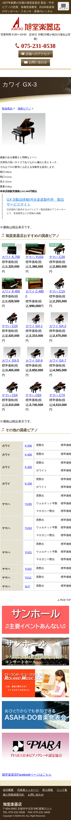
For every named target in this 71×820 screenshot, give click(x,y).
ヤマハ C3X (57, 257)
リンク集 (62, 789)
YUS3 (28, 528)
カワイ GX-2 (57, 326)
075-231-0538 (38, 45)
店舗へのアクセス (38, 54)
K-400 (28, 454)
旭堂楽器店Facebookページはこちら (26, 774)
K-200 (28, 483)
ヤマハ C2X (10, 326)
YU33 (28, 568)
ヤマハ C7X (57, 395)
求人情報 (48, 789)
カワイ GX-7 (57, 360)
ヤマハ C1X (57, 291)
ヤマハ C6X (33, 395)
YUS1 (28, 552)
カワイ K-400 (11, 291)
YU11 (28, 577)
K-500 (28, 445)
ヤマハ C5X (10, 395)
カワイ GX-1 (34, 326)
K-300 (28, 467)
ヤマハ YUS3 (34, 257)
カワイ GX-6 (34, 360)
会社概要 (8, 789)
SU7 (27, 586)
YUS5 (28, 504)
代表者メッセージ (28, 789)
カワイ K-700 (11, 257)
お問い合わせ (38, 62)
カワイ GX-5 (10, 360)
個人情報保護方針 (14, 794)
